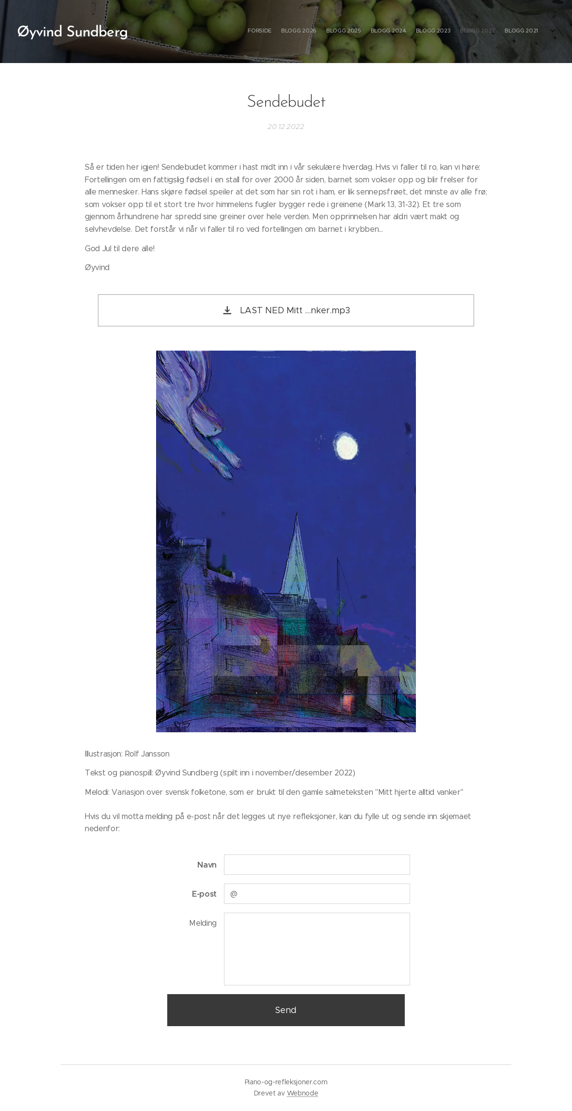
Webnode (302, 1093)
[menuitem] (478, 31)
